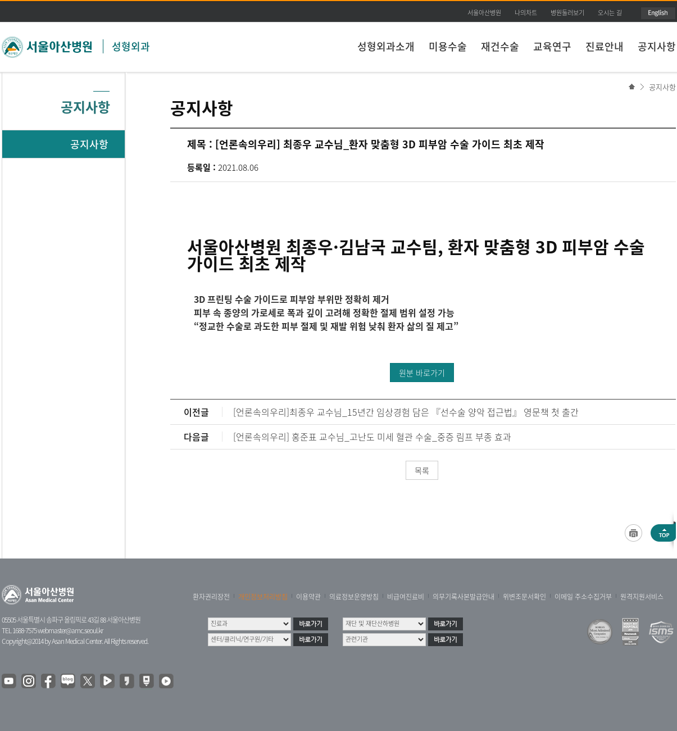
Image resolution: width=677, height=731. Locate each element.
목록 (422, 470)
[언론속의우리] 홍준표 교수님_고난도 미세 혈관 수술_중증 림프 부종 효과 (372, 436)
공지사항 (657, 46)
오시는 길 (610, 12)
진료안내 (604, 46)
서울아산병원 (484, 12)
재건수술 (500, 46)
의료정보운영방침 (354, 597)
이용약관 (308, 597)
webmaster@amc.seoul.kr (70, 630)
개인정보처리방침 (263, 597)
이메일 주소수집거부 (583, 597)
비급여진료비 (405, 597)
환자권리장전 (211, 597)
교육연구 (552, 46)
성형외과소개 (386, 46)
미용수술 (448, 46)
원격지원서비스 (642, 597)
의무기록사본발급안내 (463, 597)
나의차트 (526, 12)
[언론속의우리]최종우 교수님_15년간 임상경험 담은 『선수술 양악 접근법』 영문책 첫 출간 (406, 412)
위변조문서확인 (524, 597)
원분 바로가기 (422, 372)
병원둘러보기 (567, 12)
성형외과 (131, 46)
